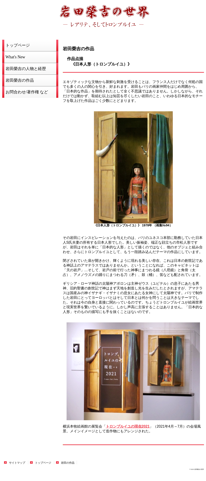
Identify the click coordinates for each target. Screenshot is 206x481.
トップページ (43, 462)
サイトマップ (17, 462)
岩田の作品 (67, 462)
